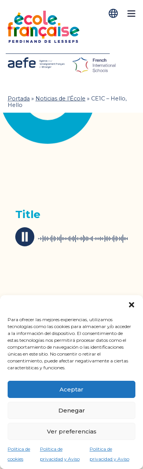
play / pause (24, 236)
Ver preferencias (71, 431)
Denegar (71, 410)
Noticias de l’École (60, 98)
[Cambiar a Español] (114, 13)
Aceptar (71, 389)
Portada (19, 98)
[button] (131, 305)
